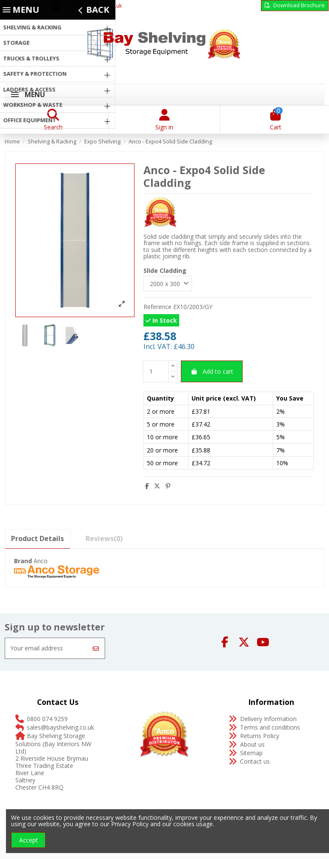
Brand (23, 561)
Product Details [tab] (37, 539)
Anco (41, 561)
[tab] (104, 539)
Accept (28, 840)
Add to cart (211, 372)
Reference (157, 307)
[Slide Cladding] (167, 284)
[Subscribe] (96, 649)
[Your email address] (46, 649)
